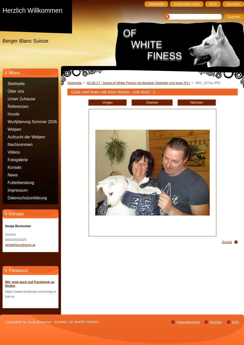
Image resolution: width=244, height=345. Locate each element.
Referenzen (18, 106)
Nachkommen (20, 144)
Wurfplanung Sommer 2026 (32, 122)
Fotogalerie (18, 160)
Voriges (107, 102)
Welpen (14, 129)
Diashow (152, 102)
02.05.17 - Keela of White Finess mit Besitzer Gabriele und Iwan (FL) (138, 83)
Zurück (227, 242)
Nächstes (196, 102)
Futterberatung (21, 182)
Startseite (16, 83)
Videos (14, 152)
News (13, 175)
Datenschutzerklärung (27, 198)
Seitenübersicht (188, 322)
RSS (235, 322)
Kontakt (14, 167)
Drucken (216, 322)
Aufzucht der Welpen (26, 137)
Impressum (18, 190)
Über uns (16, 91)
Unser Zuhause (21, 99)
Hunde (14, 114)
